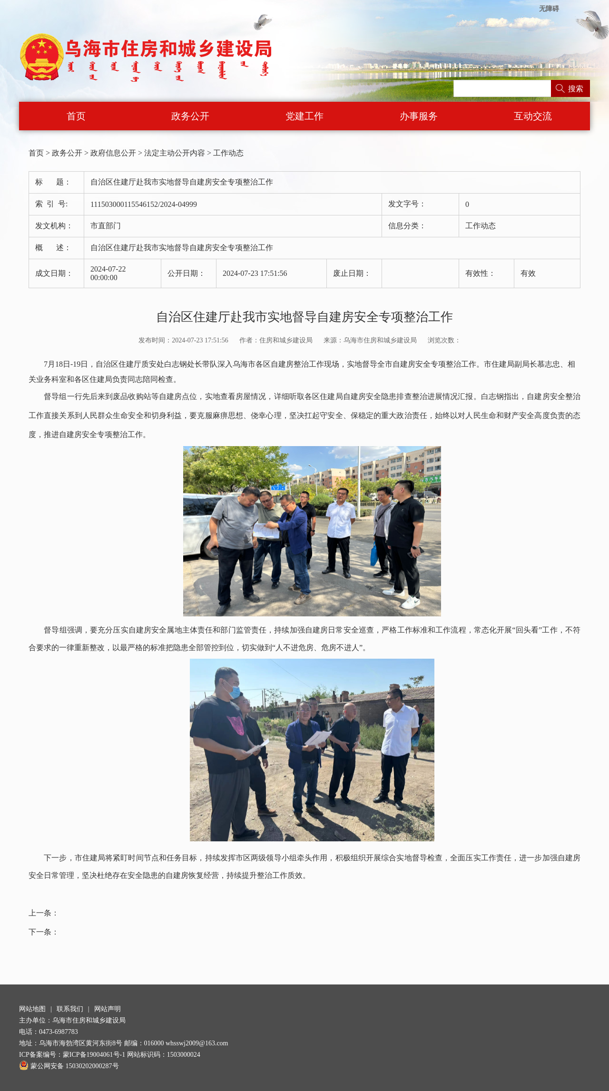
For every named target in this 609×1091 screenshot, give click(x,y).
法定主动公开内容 (174, 153)
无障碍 (549, 8)
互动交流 (533, 116)
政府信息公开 (113, 153)
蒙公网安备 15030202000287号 (69, 1066)
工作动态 (228, 153)
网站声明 (107, 1009)
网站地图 (32, 1009)
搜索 (575, 89)
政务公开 (190, 116)
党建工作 (304, 116)
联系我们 (70, 1009)
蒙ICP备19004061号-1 (94, 1054)
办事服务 (419, 116)
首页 (76, 116)
